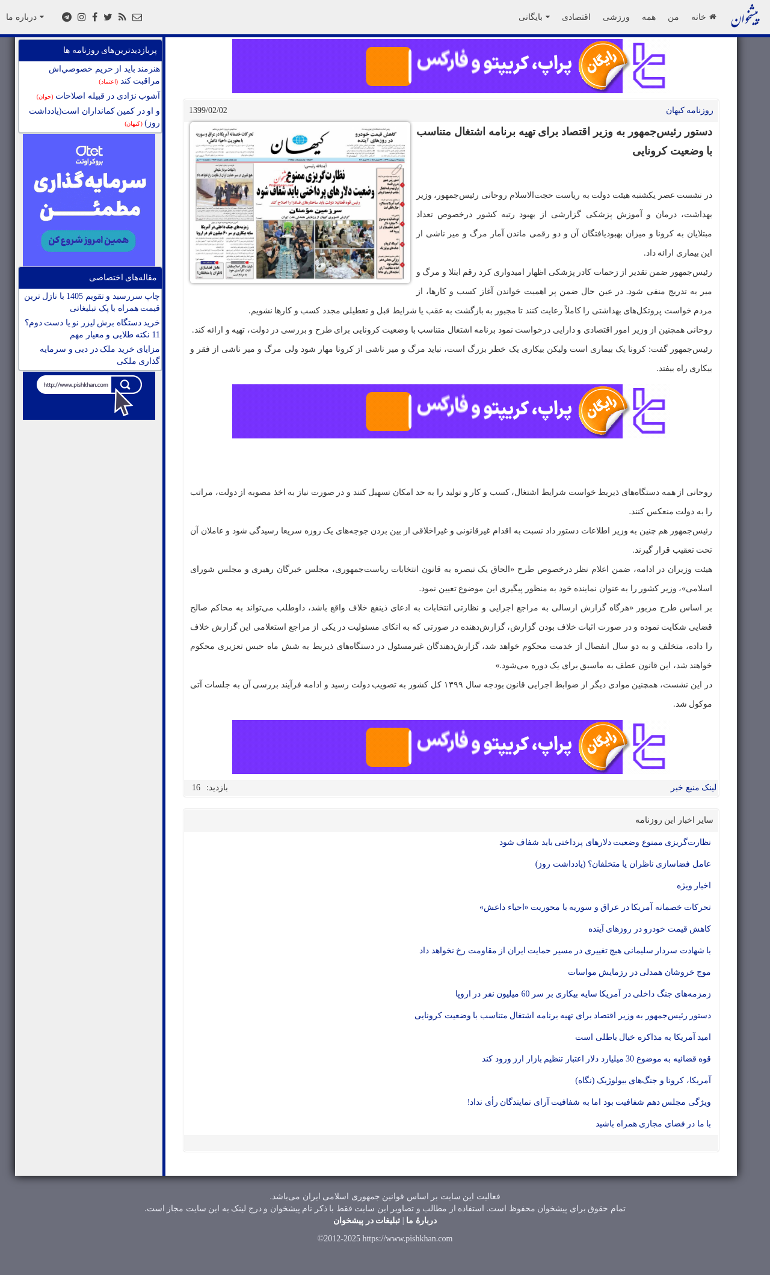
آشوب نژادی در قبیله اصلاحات (98, 95)
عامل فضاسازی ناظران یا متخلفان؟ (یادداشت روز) (623, 863)
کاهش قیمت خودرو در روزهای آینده (650, 928)
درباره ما (25, 17)
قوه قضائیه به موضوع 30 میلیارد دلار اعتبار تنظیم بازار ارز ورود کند (596, 1058)
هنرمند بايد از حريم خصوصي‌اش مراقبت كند (104, 74)
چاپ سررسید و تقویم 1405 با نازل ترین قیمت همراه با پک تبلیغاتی (92, 302)
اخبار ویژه (694, 885)
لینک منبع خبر (693, 787)
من (673, 17)
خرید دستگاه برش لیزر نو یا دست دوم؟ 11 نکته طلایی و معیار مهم (93, 328)
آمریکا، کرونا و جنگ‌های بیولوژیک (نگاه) (643, 1080)
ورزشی (616, 17)
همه (649, 17)
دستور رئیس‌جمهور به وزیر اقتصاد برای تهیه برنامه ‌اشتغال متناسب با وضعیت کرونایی (562, 1015)
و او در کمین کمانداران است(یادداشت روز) (94, 116)
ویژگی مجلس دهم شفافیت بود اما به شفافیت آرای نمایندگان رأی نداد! (589, 1102)
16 (196, 787)
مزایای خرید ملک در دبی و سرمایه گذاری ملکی (100, 355)
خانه (703, 17)
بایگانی (534, 17)
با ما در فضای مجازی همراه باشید (653, 1123)
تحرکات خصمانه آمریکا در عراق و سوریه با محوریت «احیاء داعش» (595, 907)
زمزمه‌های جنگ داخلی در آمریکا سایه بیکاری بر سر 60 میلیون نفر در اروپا (583, 993)
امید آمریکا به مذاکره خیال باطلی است (643, 1037)
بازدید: (217, 787)
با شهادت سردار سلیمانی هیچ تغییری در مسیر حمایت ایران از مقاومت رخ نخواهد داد (565, 950)
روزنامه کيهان (690, 110)
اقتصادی (576, 17)
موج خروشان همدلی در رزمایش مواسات (640, 972)
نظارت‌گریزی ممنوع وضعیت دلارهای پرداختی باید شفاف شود (605, 842)
